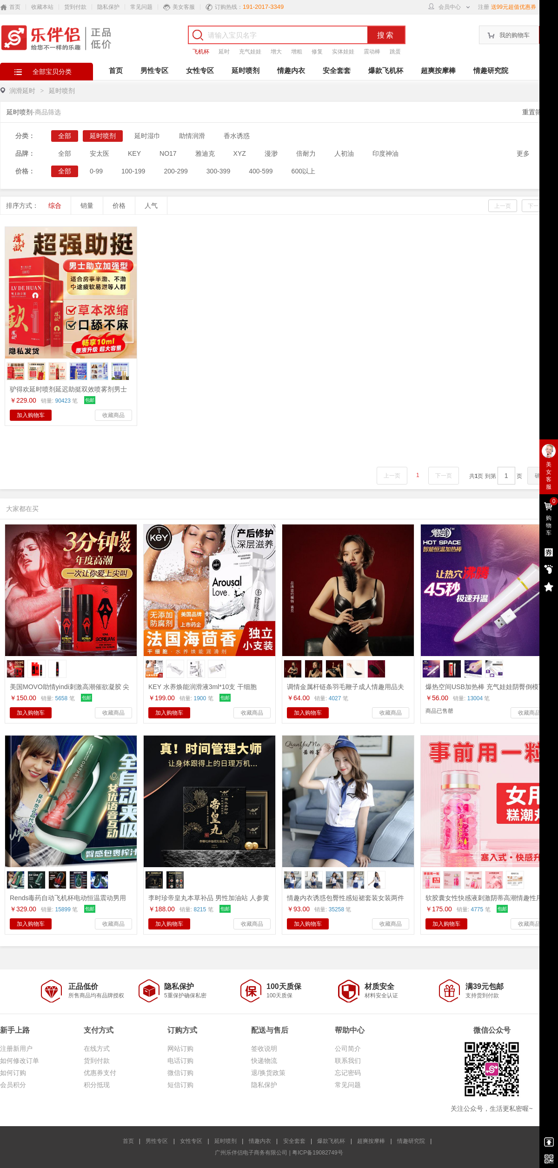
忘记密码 (348, 1072)
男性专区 (154, 70)
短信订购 (180, 1084)
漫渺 (271, 153)
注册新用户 (16, 1048)
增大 (276, 51)
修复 (317, 51)
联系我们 (348, 1060)
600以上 (303, 171)
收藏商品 (113, 415)
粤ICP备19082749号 (317, 1152)
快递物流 (264, 1060)
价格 (119, 205)
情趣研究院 (490, 70)
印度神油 (385, 153)
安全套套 (337, 70)
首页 (116, 70)
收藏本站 (42, 7)
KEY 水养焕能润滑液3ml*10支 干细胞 (202, 686)
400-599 (260, 171)
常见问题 (141, 7)
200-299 (175, 171)
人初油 (344, 153)
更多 (523, 153)
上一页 (502, 206)
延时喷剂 (245, 70)
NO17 (168, 153)
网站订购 (180, 1048)
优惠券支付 (100, 1072)
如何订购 (13, 1072)
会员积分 (13, 1084)
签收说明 (264, 1048)
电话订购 (180, 1060)
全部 (64, 135)
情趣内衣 (291, 70)
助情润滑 (192, 135)
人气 (151, 205)
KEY (134, 153)
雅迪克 (205, 153)
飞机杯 (201, 51)
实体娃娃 (343, 51)
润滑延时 (22, 90)
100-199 (133, 171)
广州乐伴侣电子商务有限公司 (251, 1152)
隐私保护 (108, 7)
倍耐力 (306, 153)
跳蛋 (395, 51)
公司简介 (348, 1048)
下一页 (536, 206)
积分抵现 (97, 1084)
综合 (54, 205)
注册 (483, 7)
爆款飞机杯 (385, 70)
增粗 (296, 51)
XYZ (239, 153)
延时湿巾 (147, 135)
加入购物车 (31, 415)
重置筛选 (535, 112)
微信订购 (180, 1072)
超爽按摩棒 (438, 70)
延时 (224, 51)
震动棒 (372, 51)
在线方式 (97, 1048)
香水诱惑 (237, 135)
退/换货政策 (268, 1072)
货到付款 (75, 7)
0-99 (96, 171)
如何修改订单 (19, 1060)
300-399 (218, 171)
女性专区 (200, 70)
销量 (86, 205)
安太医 (99, 153)
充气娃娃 (250, 51)
